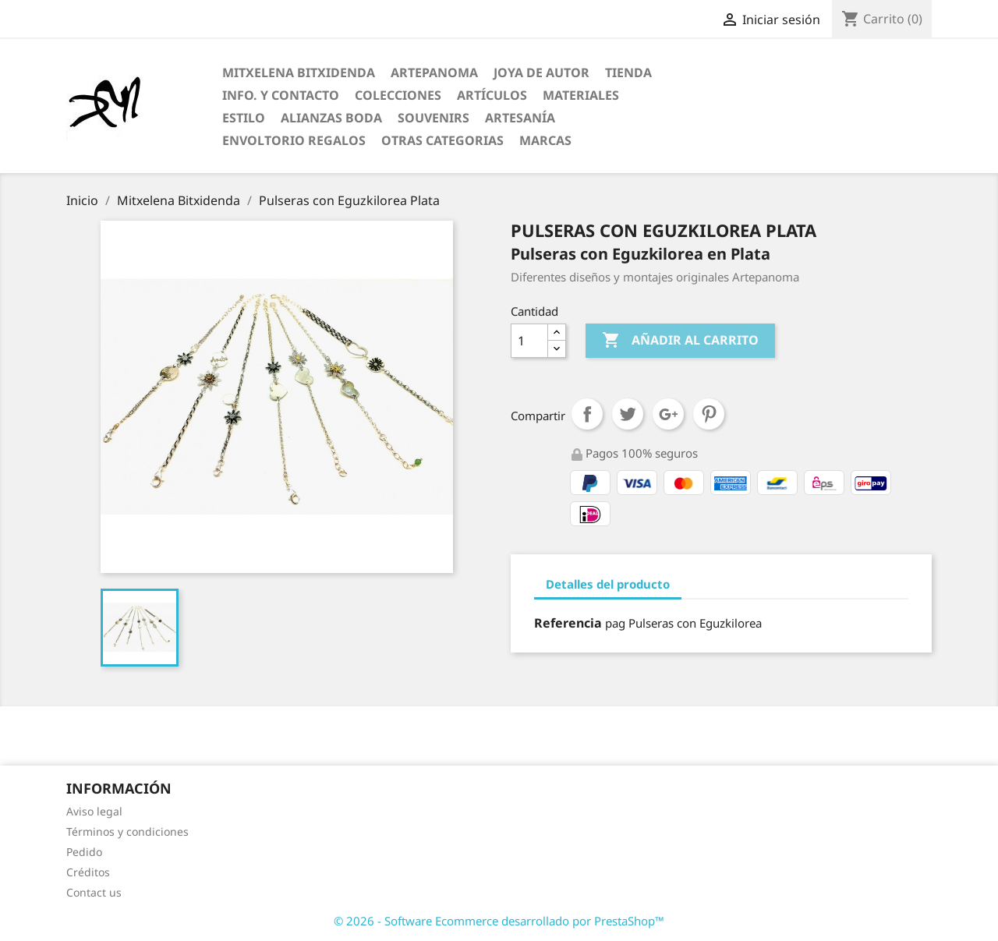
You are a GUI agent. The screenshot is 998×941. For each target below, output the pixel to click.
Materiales (581, 95)
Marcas (545, 140)
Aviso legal (94, 811)
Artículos (492, 95)
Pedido (84, 851)
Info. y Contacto (280, 95)
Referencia (568, 623)
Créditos (88, 872)
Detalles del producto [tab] (608, 584)
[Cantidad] (529, 341)
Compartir (587, 414)
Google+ (668, 414)
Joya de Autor (541, 72)
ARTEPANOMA (434, 72)
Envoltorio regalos (294, 140)
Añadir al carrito (680, 341)
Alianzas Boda (331, 117)
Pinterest (708, 414)
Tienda (628, 72)
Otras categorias (442, 140)
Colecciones (398, 95)
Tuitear (627, 414)
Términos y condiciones (127, 831)
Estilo (243, 117)
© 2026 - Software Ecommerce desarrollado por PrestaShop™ (499, 921)
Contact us (94, 892)
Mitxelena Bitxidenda (298, 72)
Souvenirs (433, 117)
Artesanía (520, 117)
